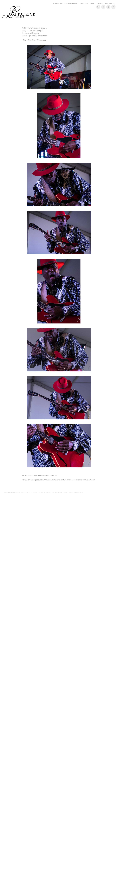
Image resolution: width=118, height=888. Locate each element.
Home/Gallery (58, 3)
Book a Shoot (110, 3)
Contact (100, 3)
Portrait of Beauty (71, 3)
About (92, 3)
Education (84, 3)
